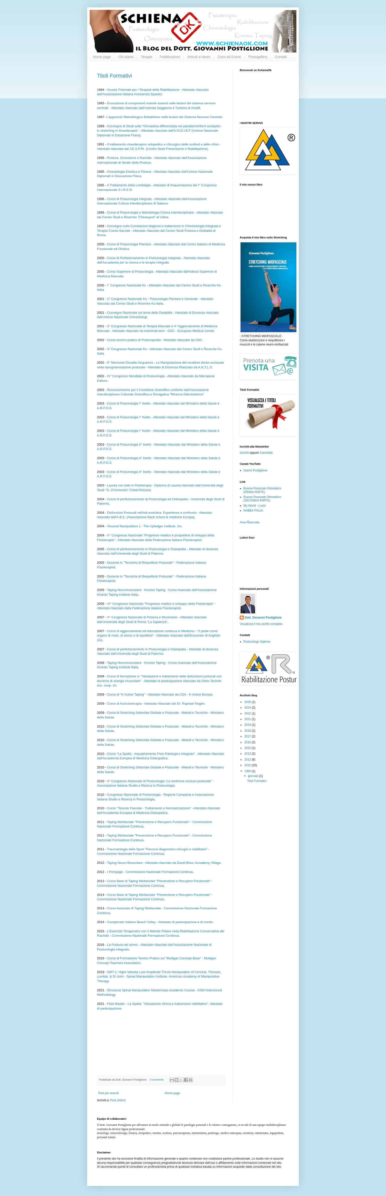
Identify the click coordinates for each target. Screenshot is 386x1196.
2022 (248, 713)
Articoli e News (198, 57)
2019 (248, 725)
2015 (248, 748)
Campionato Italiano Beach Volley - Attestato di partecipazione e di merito (160, 922)
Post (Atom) (118, 1100)
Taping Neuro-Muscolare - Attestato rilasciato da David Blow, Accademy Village (164, 863)
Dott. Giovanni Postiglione (263, 617)
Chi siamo (125, 57)
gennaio (253, 776)
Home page (102, 57)
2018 (248, 730)
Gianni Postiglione (255, 470)
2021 (248, 719)
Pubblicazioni (170, 57)
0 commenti (156, 1079)
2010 (248, 765)
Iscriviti (244, 452)
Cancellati (266, 452)
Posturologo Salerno (256, 641)
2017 (248, 736)
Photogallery (258, 57)
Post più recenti (108, 1093)
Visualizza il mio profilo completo (261, 624)
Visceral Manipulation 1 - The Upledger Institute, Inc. (144, 526)
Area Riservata (249, 522)
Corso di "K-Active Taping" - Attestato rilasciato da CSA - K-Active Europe (159, 694)
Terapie (146, 57)
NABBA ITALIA (253, 510)
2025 (248, 702)
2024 (248, 707)
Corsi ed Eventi (229, 57)
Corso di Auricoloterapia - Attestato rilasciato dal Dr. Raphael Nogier (155, 703)
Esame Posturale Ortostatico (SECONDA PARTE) (262, 498)
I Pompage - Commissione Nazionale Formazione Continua (150, 872)
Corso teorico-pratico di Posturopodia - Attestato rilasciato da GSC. (155, 340)
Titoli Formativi (114, 76)
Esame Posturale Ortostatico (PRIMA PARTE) (262, 490)
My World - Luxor (254, 505)
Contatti (281, 57)
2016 (248, 742)
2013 (248, 753)
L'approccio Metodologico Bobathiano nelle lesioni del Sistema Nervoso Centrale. (164, 117)
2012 (248, 759)
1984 (248, 771)
